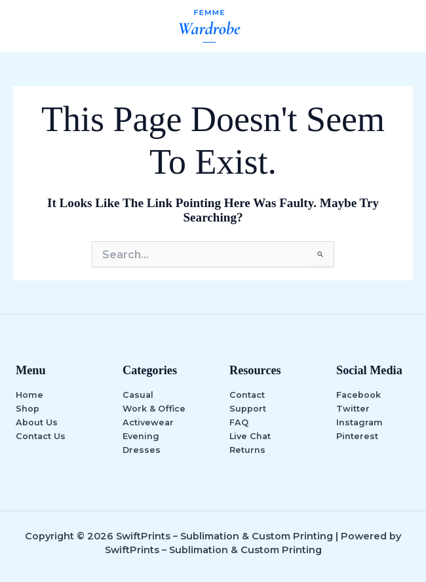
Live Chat (250, 436)
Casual (138, 395)
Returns (247, 450)
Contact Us (41, 436)
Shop (27, 409)
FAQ (238, 422)
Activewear (148, 422)
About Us (37, 422)
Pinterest (357, 436)
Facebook (358, 395)
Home (29, 395)
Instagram (359, 422)
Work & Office (154, 409)
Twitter (353, 409)
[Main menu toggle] (400, 26)
